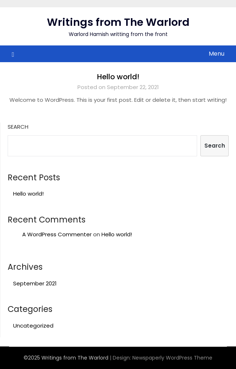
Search (18, 127)
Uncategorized (33, 325)
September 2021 (35, 283)
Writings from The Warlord (118, 22)
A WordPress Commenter (57, 234)
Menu (216, 53)
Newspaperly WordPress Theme (172, 357)
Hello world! (118, 77)
